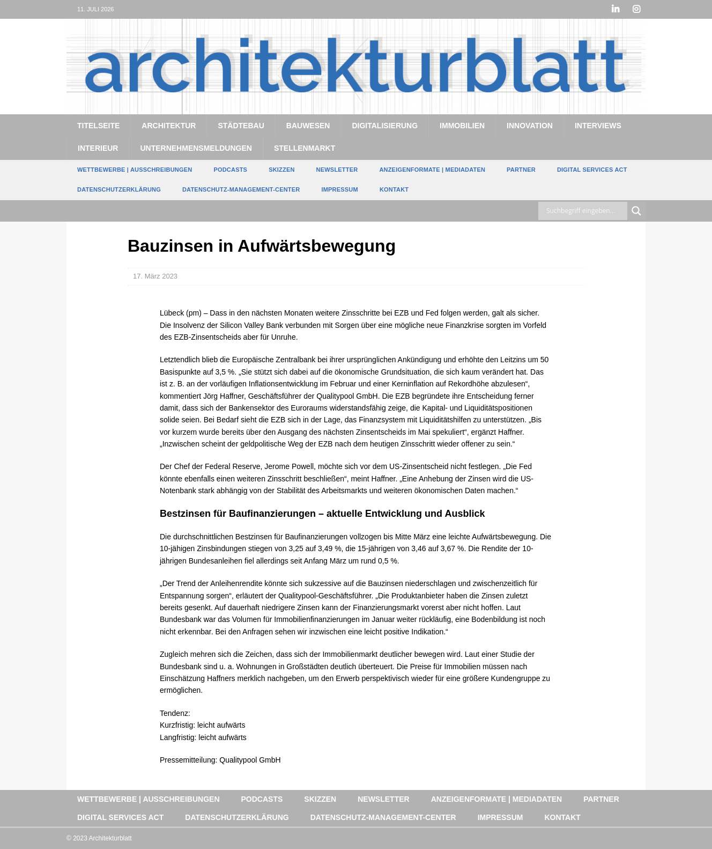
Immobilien (462, 125)
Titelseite (98, 125)
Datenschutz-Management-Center (241, 189)
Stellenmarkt (304, 148)
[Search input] (585, 211)
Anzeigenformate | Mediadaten (432, 169)
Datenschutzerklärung (119, 189)
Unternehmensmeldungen (195, 148)
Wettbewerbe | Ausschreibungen (134, 169)
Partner (521, 169)
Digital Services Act (592, 169)
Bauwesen (308, 125)
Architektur (169, 125)
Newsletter (337, 169)
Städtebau (241, 125)
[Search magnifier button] (636, 211)
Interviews (598, 125)
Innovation (530, 125)
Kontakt (394, 189)
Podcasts (230, 169)
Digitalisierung (385, 125)
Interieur (98, 148)
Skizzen (281, 169)
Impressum (339, 189)
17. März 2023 (155, 276)
